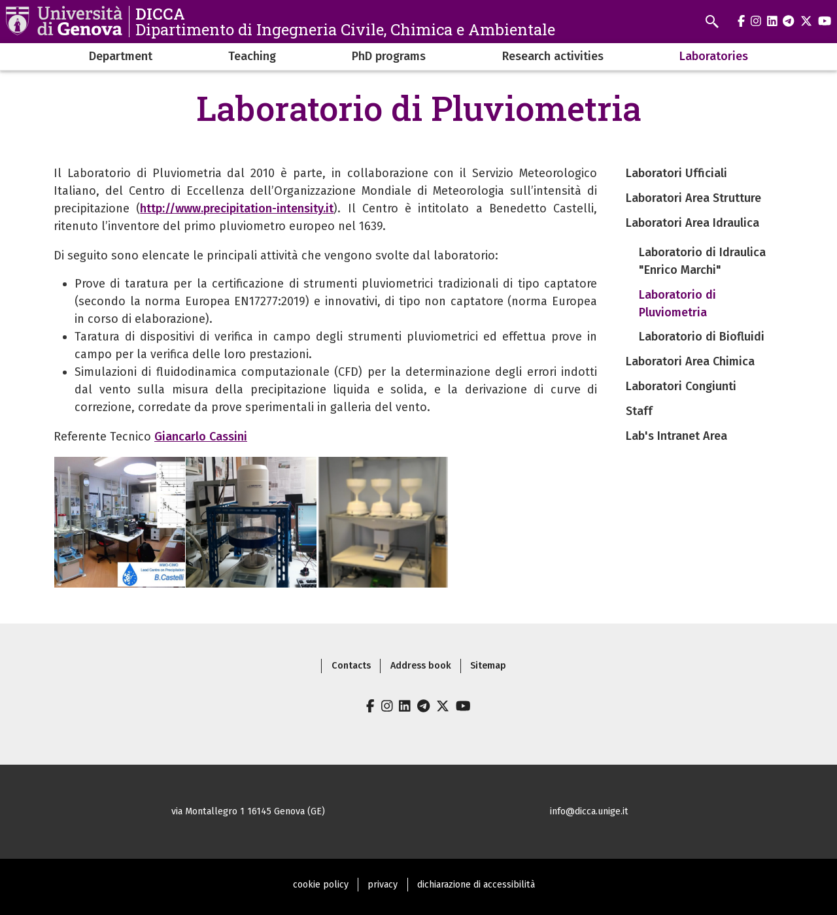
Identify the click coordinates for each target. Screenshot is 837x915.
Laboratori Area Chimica (690, 361)
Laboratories (713, 56)
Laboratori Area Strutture (693, 198)
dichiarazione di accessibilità (476, 884)
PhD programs (389, 56)
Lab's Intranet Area (676, 436)
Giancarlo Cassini (200, 436)
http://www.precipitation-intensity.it (236, 208)
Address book (420, 665)
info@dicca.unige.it (589, 811)
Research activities (553, 56)
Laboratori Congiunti (681, 386)
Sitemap (488, 665)
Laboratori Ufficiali (676, 173)
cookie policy (321, 884)
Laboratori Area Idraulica (692, 223)
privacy (382, 884)
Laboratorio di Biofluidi (701, 336)
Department (120, 56)
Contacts (351, 665)
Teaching (252, 56)
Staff (639, 411)
